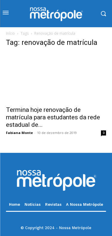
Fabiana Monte (19, 132)
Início (10, 33)
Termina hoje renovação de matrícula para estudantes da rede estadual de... (53, 117)
